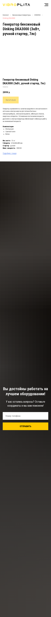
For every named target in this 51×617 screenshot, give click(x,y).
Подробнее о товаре (9, 153)
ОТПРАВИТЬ (25, 426)
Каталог (6, 15)
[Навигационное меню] (46, 4)
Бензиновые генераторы (22, 15)
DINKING (37, 15)
